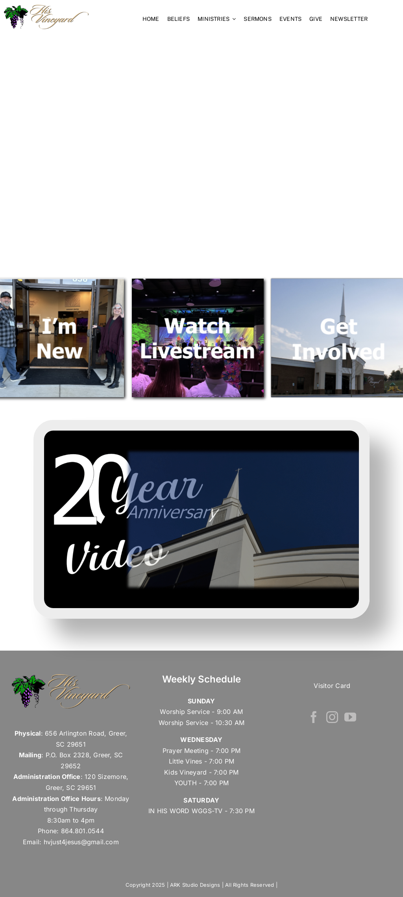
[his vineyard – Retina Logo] (46, 8)
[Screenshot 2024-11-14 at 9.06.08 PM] (337, 282)
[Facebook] (314, 717)
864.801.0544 (82, 831)
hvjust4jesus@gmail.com (81, 842)
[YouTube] (350, 717)
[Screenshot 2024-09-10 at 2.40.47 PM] (198, 282)
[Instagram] (332, 717)
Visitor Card (332, 686)
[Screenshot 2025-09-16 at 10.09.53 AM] (201, 434)
